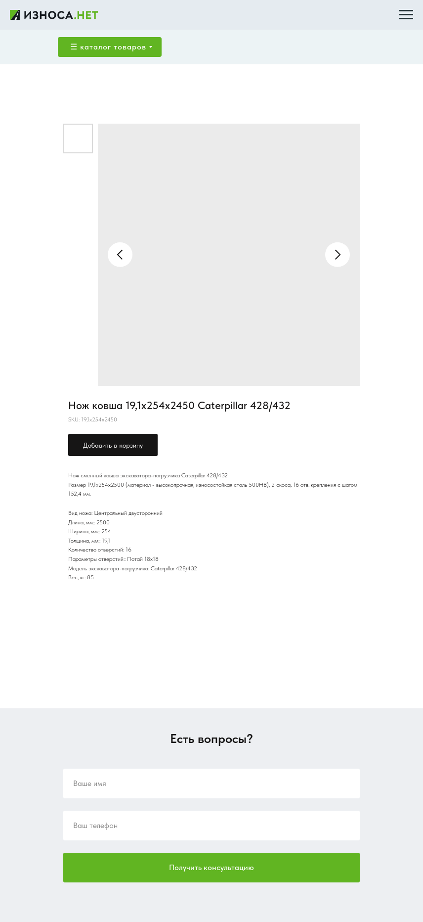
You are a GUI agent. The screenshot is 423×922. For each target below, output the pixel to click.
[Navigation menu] (406, 15)
